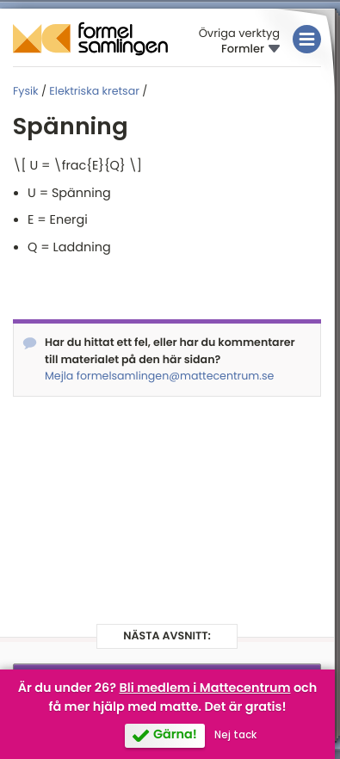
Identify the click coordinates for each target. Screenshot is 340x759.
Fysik (26, 91)
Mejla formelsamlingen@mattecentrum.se (159, 376)
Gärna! (175, 735)
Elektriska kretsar (94, 91)
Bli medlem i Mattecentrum (204, 688)
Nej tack (235, 735)
